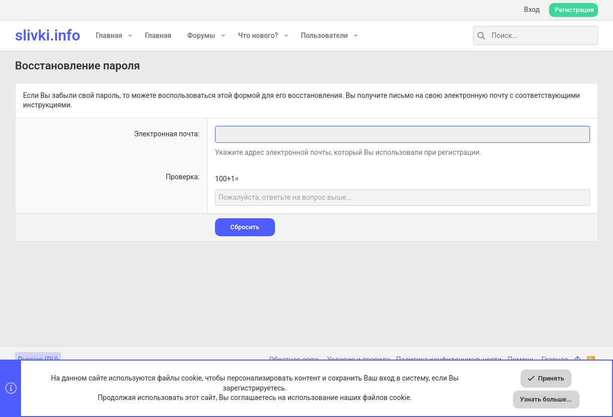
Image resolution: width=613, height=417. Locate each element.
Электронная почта (166, 134)
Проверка (182, 177)
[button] (129, 35)
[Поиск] (536, 35)
